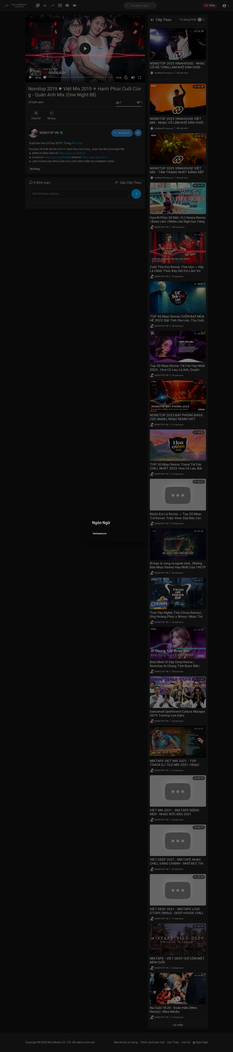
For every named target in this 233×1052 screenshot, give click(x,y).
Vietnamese (99, 533)
